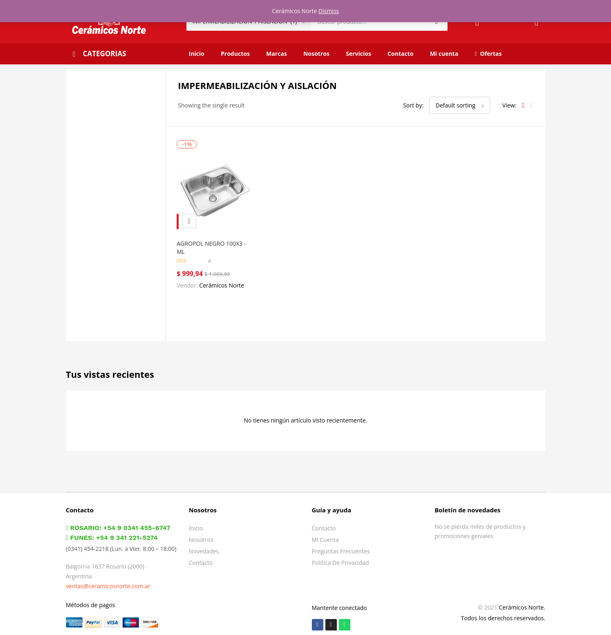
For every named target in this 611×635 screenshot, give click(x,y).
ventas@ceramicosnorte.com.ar (108, 580)
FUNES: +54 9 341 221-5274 (112, 532)
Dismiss (328, 11)
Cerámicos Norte (225, 279)
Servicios (358, 53)
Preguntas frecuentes (341, 545)
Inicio (196, 53)
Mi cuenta (444, 53)
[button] (459, 105)
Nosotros (316, 53)
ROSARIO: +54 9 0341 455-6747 (118, 522)
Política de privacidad (340, 557)
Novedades (204, 545)
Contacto (400, 53)
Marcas (276, 53)
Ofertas (488, 53)
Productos (235, 53)
